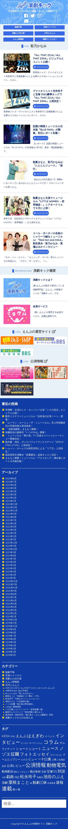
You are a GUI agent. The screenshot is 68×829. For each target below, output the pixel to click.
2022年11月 (11, 507)
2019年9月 (10, 629)
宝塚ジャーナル (49, 27)
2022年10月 (11, 510)
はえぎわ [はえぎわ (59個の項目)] (35, 735)
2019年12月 (11, 619)
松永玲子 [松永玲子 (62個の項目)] (28, 776)
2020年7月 (11, 597)
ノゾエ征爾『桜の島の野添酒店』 (20, 704)
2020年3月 (11, 610)
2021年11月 (11, 545)
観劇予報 (18, 27)
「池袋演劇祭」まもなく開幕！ (21, 429)
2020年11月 (11, 584)
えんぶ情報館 (18, 39)
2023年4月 (11, 491)
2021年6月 (10, 561)
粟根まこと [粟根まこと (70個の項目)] (19, 782)
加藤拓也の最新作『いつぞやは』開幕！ (26, 432)
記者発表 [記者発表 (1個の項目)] (51, 783)
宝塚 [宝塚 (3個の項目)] (43, 771)
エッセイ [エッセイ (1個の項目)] (25, 743)
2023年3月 (11, 494)
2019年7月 (10, 635)
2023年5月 (11, 488)
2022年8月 (11, 517)
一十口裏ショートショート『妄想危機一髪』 (24, 709)
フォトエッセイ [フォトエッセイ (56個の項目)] (35, 754)
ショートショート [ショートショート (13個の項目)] (28, 749)
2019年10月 (11, 626)
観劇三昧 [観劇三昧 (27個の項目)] (40, 782)
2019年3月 (10, 648)
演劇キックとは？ (50, 39)
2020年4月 (11, 606)
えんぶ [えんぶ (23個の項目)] (21, 736)
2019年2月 (10, 651)
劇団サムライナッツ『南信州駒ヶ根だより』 (24, 712)
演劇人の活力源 (18, 33)
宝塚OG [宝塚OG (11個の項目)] (52, 771)
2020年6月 (11, 600)
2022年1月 (10, 539)
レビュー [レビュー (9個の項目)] (31, 759)
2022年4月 (11, 529)
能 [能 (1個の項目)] (31, 783)
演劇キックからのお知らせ (19, 717)
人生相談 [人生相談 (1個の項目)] (61, 759)
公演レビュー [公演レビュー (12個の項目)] (16, 765)
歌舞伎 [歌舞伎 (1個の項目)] (40, 777)
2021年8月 (10, 555)
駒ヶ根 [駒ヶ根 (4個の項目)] (16, 789)
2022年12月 (11, 504)
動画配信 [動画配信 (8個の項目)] (7, 771)
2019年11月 (11, 622)
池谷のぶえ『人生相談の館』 (18, 701)
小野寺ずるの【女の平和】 (17, 690)
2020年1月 (10, 616)
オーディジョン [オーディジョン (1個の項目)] (36, 743)
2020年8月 (11, 594)
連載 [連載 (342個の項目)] (7, 788)
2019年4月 (10, 645)
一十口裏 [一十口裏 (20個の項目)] (44, 759)
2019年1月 (10, 655)
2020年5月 (11, 603)
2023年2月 (11, 497)
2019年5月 (10, 642)
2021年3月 (10, 571)
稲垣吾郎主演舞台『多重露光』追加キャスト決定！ (31, 454)
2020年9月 (11, 590)
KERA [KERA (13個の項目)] (6, 736)
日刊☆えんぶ (49, 33)
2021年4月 (10, 568)
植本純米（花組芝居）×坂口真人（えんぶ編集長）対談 (29, 714)
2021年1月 (10, 578)
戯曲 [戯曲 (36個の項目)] (10, 776)
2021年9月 (10, 552)
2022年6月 (11, 523)
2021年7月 (10, 558)
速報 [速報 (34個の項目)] (59, 782)
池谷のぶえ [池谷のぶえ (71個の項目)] (53, 776)
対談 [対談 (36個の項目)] (61, 771)
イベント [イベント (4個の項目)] (50, 736)
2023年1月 (10, 500)
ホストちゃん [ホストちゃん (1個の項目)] (56, 755)
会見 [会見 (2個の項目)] (4, 766)
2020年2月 (11, 613)
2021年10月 (11, 549)
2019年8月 (10, 632)
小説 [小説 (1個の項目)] (4, 777)
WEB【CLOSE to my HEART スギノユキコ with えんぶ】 (30, 688)
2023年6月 (11, 484)
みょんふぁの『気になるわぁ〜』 (20, 693)
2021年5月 (10, 565)
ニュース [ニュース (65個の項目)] (50, 748)
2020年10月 (11, 587)
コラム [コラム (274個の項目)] (51, 742)
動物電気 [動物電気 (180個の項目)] (56, 765)
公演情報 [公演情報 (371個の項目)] (35, 765)
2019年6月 (10, 638)
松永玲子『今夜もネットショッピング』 (22, 698)
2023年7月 (11, 481)
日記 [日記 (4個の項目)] (16, 777)
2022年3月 (11, 533)
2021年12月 (11, 542)
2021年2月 (10, 574)
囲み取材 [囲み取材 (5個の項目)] (35, 771)
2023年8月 (11, 478)
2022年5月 (11, 526)
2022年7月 (11, 520)
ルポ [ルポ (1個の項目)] (23, 759)
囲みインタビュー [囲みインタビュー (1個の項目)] (21, 772)
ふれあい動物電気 (13, 706)
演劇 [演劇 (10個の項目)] (5, 782)
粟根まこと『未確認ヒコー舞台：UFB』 (22, 696)
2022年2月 (11, 536)
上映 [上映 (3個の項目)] (54, 759)
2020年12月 (11, 581)
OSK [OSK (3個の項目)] (12, 736)
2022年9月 (11, 513)
